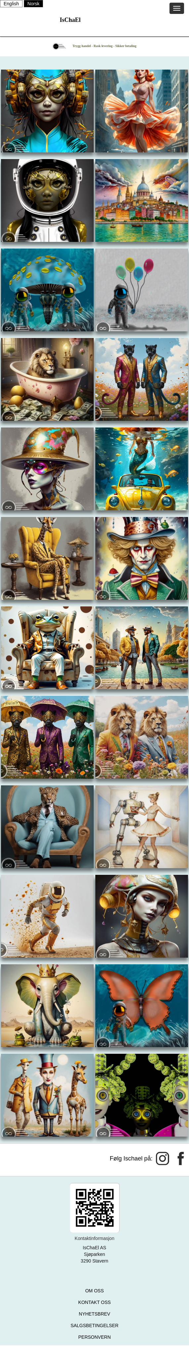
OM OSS (94, 1290)
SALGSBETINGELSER (94, 1325)
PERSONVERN (94, 1337)
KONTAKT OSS (94, 1302)
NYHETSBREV (94, 1314)
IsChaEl (70, 20)
